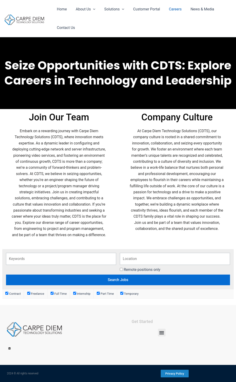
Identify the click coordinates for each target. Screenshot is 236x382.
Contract (13, 293)
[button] (162, 332)
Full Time (59, 293)
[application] (90, 9)
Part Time (105, 293)
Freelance (35, 293)
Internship (82, 293)
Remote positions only (142, 269)
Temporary (129, 293)
